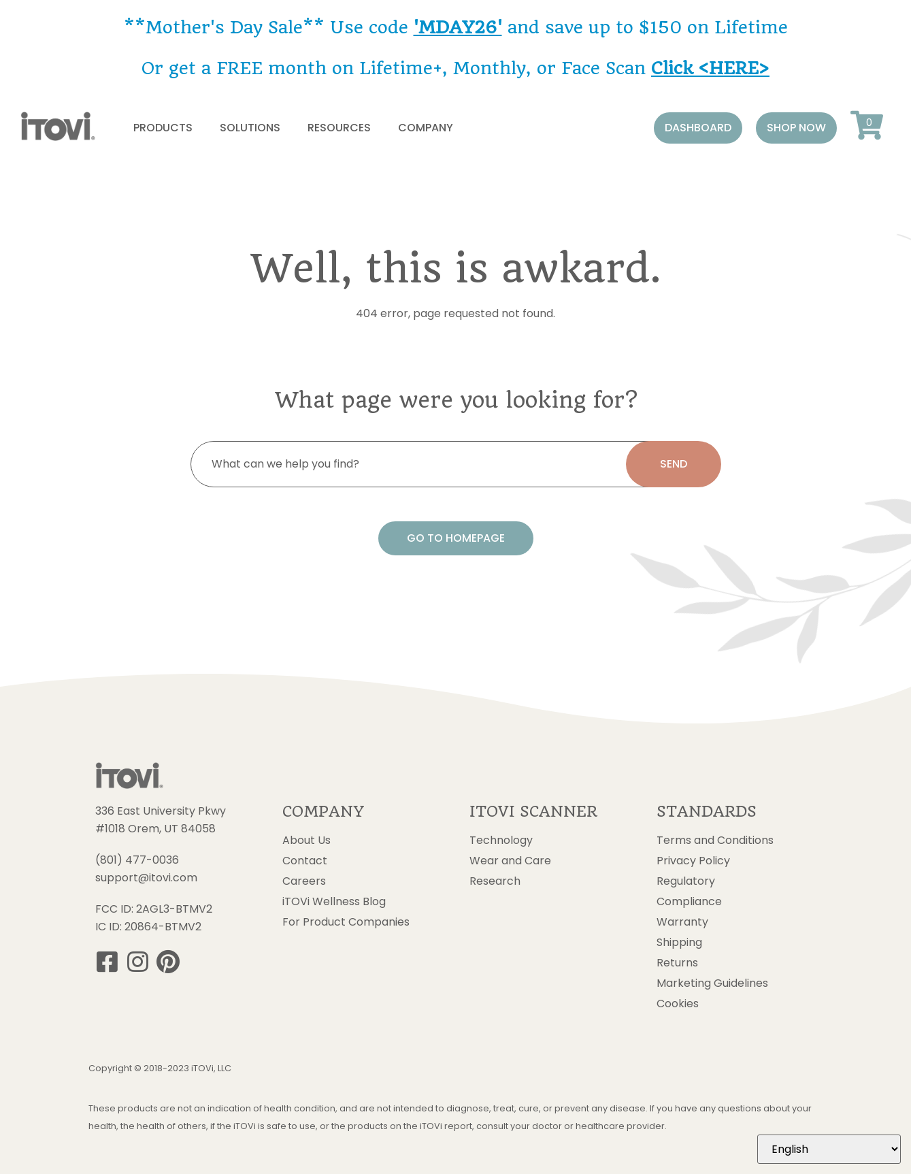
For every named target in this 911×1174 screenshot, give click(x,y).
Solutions (250, 127)
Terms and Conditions (715, 840)
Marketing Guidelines (712, 983)
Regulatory (686, 881)
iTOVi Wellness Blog (334, 902)
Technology (501, 840)
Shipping (679, 942)
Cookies (678, 1004)
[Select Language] (829, 1149)
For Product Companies (346, 922)
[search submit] (673, 464)
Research (494, 881)
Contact (304, 861)
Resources (339, 127)
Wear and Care (510, 861)
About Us (306, 840)
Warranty (682, 922)
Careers (304, 881)
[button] (698, 128)
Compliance (689, 902)
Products (163, 127)
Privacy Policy (693, 861)
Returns (677, 963)
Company (425, 127)
